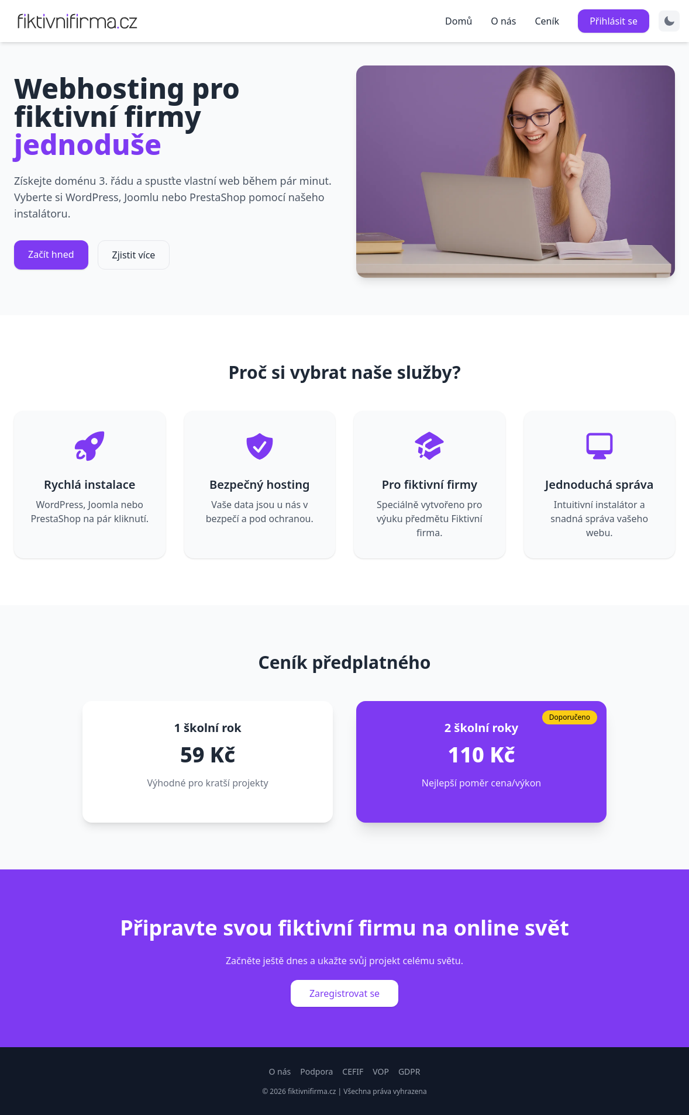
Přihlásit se (614, 21)
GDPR (409, 1071)
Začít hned (51, 254)
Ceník (547, 21)
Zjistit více (134, 254)
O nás (503, 21)
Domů (458, 21)
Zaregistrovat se (344, 993)
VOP (381, 1071)
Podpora (316, 1071)
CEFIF (352, 1071)
